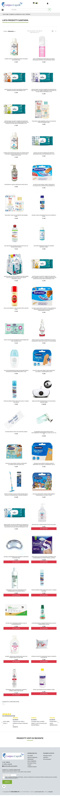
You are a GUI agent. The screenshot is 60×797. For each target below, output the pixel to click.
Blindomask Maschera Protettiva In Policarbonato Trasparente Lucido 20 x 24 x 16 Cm (44, 433)
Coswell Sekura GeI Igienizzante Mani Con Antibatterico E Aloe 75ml (16, 657)
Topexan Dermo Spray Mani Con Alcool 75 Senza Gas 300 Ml (16, 402)
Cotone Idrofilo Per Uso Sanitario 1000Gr (16, 431)
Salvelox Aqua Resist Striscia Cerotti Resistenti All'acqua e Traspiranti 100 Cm (44, 464)
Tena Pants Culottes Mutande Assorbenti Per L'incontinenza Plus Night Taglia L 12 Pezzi (44, 557)
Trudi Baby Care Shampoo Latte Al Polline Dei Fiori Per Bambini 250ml (44, 122)
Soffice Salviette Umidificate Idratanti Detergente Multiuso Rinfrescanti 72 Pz (44, 153)
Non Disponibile (44, 528)
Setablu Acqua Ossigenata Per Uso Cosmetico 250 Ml (44, 216)
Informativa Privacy (32, 763)
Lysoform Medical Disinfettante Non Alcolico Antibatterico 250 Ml (44, 624)
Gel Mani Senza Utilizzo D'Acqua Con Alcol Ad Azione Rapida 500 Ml (16, 246)
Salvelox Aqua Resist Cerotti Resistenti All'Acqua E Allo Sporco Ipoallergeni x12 (44, 185)
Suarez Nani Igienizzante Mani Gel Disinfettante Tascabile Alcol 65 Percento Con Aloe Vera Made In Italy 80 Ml (16, 154)
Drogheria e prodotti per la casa (17, 14)
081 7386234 (7, 762)
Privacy (21, 777)
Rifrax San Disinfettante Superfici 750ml (44, 689)
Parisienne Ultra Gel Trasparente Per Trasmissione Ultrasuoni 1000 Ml (16, 590)
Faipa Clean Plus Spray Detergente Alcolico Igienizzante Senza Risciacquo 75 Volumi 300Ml (44, 340)
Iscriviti (7, 782)
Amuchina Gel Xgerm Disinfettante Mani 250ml (44, 524)
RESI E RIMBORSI (32, 761)
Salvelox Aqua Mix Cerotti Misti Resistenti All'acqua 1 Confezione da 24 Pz (44, 371)
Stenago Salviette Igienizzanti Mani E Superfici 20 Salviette (43, 657)
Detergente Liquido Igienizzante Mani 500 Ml (16, 184)
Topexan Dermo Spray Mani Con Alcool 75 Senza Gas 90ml (43, 590)
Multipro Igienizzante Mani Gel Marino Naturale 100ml (44, 246)
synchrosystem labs (39, 791)
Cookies (29, 765)
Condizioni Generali (32, 766)
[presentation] (58, 722)
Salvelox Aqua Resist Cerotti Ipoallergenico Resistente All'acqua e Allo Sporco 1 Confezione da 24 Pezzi (44, 309)
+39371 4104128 (8, 764)
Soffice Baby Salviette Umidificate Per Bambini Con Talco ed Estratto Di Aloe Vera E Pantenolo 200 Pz (16, 277)
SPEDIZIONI (30, 759)
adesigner (50, 791)
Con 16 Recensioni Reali (8, 716)
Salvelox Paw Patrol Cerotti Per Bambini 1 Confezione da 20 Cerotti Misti (44, 494)
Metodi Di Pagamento (32, 757)
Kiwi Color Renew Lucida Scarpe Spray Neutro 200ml (16, 309)
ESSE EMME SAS (15, 791)
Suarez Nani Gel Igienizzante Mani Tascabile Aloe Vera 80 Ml (16, 59)
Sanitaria (28, 14)
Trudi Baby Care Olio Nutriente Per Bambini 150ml (16, 216)
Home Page (6, 14)
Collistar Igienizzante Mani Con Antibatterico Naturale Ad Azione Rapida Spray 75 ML (16, 371)
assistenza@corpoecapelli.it (10, 766)
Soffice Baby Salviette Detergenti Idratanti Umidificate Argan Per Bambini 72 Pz (16, 90)
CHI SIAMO (30, 755)
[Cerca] (29, 10)
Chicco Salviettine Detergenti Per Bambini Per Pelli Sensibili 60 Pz (16, 340)
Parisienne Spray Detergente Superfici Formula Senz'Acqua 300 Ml (16, 690)
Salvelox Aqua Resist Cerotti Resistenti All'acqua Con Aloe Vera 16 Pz (16, 464)
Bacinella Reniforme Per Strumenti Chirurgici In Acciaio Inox (16, 557)
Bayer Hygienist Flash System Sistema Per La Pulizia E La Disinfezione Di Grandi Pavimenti (16, 494)
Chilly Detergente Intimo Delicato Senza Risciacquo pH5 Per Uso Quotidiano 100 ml (44, 59)
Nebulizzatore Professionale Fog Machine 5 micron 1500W (44, 402)
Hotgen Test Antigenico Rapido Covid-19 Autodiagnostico (16, 624)
